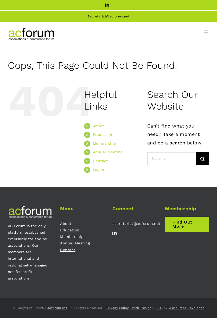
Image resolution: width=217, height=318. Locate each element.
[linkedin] (114, 233)
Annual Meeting (108, 152)
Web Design (141, 308)
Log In (98, 170)
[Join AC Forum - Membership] (187, 224)
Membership (104, 143)
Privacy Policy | (119, 308)
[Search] (202, 158)
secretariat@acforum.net (136, 223)
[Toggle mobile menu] (206, 32)
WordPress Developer (186, 308)
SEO (159, 308)
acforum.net (57, 308)
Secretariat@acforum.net (109, 16)
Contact (100, 161)
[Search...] (171, 158)
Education (102, 134)
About (98, 126)
